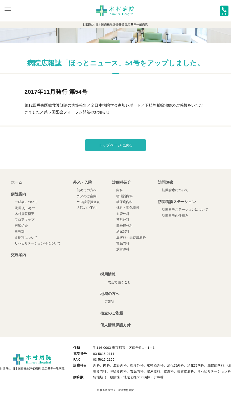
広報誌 (109, 302)
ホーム (16, 182)
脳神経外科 (124, 226)
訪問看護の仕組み (175, 215)
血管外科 (122, 214)
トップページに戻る (116, 145)
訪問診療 (165, 182)
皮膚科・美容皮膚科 (131, 237)
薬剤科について (26, 237)
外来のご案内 (87, 196)
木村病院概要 (24, 214)
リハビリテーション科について (38, 243)
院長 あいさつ (25, 208)
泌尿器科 (122, 231)
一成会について (26, 202)
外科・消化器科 (127, 208)
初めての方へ (87, 190)
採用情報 (108, 274)
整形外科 (122, 219)
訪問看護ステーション (177, 202)
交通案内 (18, 255)
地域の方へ (109, 293)
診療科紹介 (121, 182)
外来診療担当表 (88, 202)
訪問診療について (175, 190)
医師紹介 (21, 226)
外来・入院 (82, 182)
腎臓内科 (122, 243)
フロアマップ (24, 219)
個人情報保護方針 (115, 325)
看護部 (20, 231)
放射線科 (122, 249)
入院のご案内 (87, 208)
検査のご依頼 (111, 313)
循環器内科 (124, 196)
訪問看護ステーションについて (185, 209)
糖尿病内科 (124, 202)
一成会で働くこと (117, 282)
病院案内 (18, 194)
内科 (119, 190)
